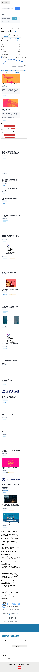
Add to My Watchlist (4, 36)
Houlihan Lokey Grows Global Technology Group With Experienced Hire (10, 307)
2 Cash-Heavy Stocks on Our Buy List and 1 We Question (11, 451)
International (15, 23)
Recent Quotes (4, 11)
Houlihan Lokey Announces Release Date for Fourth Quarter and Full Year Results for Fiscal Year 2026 (11, 486)
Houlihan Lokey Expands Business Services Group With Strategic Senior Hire (11, 216)
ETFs (8, 21)
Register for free (5, 2)
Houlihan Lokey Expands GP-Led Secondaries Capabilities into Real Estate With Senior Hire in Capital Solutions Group (11, 152)
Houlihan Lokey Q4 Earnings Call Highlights (8, 325)
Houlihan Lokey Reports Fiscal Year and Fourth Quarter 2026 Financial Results (10, 397)
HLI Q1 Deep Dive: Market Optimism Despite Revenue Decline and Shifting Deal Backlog (10, 362)
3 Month (14, 70)
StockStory (4, 241)
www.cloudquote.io (10, 610)
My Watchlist (12, 11)
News (6, 23)
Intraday (2, 70)
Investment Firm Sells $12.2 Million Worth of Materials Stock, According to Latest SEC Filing (10, 289)
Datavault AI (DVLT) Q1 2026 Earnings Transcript (9, 254)
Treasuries (3, 25)
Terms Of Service (12, 614)
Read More (17, 139)
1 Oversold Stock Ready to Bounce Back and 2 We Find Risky (10, 108)
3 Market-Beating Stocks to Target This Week (10, 468)
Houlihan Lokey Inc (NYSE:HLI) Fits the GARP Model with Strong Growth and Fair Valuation (10, 198)
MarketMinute (4, 510)
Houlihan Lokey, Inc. (5, 490)
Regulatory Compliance (12, 294)
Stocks (3, 21)
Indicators (3, 14)
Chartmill (4, 185)
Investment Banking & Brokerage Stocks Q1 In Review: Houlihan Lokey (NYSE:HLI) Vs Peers (10, 237)
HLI (15, 31)
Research (17, 38)
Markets (14, 18)
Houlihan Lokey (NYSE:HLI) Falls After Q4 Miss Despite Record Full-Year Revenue (10, 189)
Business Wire (4, 402)
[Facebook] (9, 618)
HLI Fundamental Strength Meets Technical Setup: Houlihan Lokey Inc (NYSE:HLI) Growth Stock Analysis (11, 180)
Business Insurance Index (6, 18)
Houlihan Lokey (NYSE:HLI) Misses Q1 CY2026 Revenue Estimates (10, 379)
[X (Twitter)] (6, 618)
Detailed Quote (16, 40)
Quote (5, 38)
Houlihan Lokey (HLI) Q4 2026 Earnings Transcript (10, 344)
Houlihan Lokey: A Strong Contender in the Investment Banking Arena (10, 523)
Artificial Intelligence (11, 472)
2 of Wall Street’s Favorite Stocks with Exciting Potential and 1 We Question (9, 84)
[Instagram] (15, 618)
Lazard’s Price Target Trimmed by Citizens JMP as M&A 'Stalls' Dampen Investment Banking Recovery (10, 506)
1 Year (18, 70)
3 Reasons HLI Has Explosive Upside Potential (9, 171)
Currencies (10, 23)
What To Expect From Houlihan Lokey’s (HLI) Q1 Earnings (10, 415)
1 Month (10, 70)
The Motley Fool (5, 294)
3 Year (21, 70)
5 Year (25, 70)
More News (17, 72)
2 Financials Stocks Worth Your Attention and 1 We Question (10, 432)
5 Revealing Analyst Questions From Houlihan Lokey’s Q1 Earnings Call (9, 271)
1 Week (6, 70)
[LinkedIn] (12, 618)
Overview (3, 23)
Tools (12, 21)
